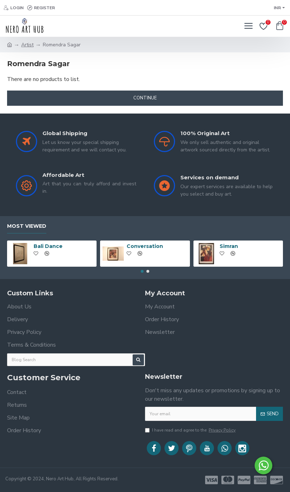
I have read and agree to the (191, 430)
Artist (27, 44)
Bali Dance (48, 245)
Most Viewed (26, 225)
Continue (145, 98)
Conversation (145, 245)
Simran (229, 245)
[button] (142, 270)
